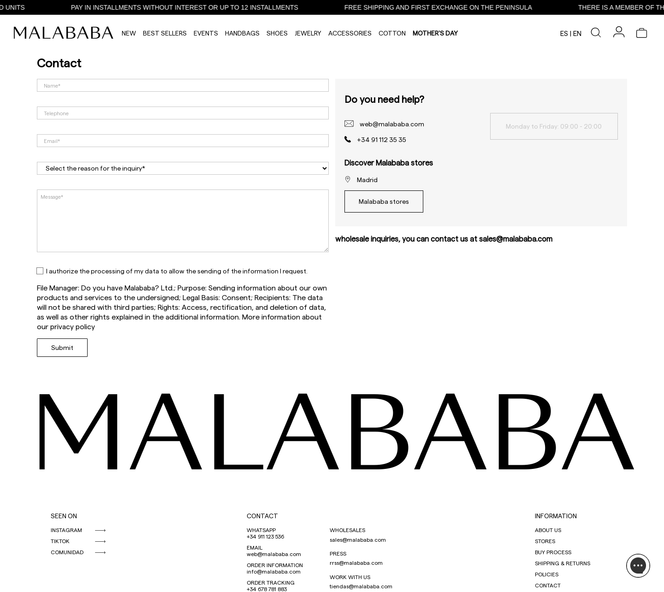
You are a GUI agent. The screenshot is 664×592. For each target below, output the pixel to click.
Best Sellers (165, 33)
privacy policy (72, 326)
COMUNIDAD (67, 552)
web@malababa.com (392, 124)
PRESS (338, 553)
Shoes (277, 33)
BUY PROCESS (553, 552)
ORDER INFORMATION (275, 565)
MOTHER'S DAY (435, 33)
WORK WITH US (350, 577)
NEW (129, 33)
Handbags (242, 33)
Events (206, 33)
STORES (545, 541)
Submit (62, 347)
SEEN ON (64, 516)
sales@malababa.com (358, 539)
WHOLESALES (347, 530)
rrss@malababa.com (356, 562)
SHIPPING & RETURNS (562, 563)
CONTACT (262, 516)
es (564, 33)
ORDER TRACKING (271, 582)
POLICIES (546, 574)
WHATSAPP (261, 530)
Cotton (392, 33)
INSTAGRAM (66, 530)
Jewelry (308, 33)
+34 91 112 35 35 (381, 139)
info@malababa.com (274, 571)
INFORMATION (556, 516)
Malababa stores (384, 201)
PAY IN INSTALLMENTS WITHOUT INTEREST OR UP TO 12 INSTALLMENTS (192, 7)
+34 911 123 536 (265, 536)
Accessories (350, 33)
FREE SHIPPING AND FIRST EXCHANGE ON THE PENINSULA (446, 7)
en (577, 33)
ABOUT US (548, 530)
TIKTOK (60, 541)
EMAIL (254, 547)
